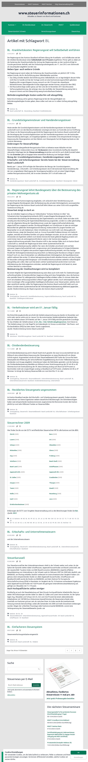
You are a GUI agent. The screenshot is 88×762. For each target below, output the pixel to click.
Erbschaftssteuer (61, 411)
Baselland (36, 111)
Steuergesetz (67, 181)
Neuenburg (53, 493)
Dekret (75, 181)
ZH (11, 520)
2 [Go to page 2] (75, 650)
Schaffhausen (53, 466)
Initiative (35, 642)
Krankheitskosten (45, 111)
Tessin (12, 488)
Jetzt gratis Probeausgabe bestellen (60, 698)
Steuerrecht (24, 296)
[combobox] (24, 669)
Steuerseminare (20, 4)
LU (44, 518)
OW (52, 518)
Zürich (12, 434)
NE (46, 518)
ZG (78, 518)
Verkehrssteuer (59, 336)
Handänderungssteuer (17, 181)
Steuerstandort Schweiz (17, 31)
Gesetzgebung (14, 296)
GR (39, 518)
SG (55, 518)
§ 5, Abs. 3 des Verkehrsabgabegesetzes (51, 322)
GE (34, 518)
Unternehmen (55, 381)
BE (24, 518)
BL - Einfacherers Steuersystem (24, 627)
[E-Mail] (19, 685)
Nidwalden (13, 450)
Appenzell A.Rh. (15, 472)
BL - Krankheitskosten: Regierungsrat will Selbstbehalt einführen (43, 50)
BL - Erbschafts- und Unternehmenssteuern (31, 531)
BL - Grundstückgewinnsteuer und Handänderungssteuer (39, 120)
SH (58, 518)
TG (66, 518)
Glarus (51, 450)
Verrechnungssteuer (48, 31)
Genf (11, 499)
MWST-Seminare (33, 4)
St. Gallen (13, 477)
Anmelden (36, 685)
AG (11, 518)
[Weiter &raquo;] (79, 650)
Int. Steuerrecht (47, 25)
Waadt (51, 488)
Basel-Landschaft (15, 111)
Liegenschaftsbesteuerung (53, 296)
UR (70, 518)
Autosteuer (13, 336)
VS (75, 518)
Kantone (12, 109)
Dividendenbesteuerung (42, 381)
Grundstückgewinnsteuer (47, 181)
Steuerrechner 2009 (18, 422)
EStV (15, 513)
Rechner (66, 522)
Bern (50, 434)
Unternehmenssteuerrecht (18, 381)
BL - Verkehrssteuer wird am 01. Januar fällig (32, 307)
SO (60, 518)
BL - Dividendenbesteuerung (23, 345)
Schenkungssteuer (74, 411)
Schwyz (12, 445)
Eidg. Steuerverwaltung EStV (64, 4)
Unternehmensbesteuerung (50, 378)
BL (17, 109)
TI (68, 518)
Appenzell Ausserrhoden (49, 616)
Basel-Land (13, 466)
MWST (61, 25)
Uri (50, 439)
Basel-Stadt (53, 461)
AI (13, 518)
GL (36, 518)
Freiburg (52, 456)
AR (21, 518)
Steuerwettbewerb (35, 378)
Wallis (12, 493)
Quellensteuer (75, 25)
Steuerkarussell (16, 558)
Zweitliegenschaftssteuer (25, 298)
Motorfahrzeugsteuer (25, 336)
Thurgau (52, 483)
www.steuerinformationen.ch (44, 13)
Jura (50, 499)
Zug (11, 456)
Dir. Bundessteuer (29, 25)
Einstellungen (78, 757)
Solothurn (13, 461)
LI (23, 522)
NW (49, 518)
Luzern (12, 439)
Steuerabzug (28, 111)
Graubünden (53, 477)
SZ (63, 518)
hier (76, 511)
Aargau (12, 483)
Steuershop (76, 31)
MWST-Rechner (47, 4)
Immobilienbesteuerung (36, 296)
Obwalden (52, 445)
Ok (78, 752)
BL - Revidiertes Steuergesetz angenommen (31, 389)
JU (41, 518)
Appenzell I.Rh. (54, 472)
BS (29, 518)
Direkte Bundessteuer (17, 504)
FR (31, 518)
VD (73, 518)
